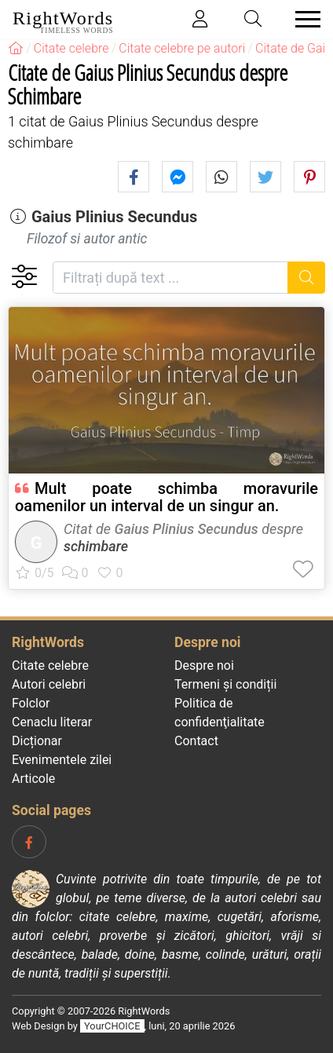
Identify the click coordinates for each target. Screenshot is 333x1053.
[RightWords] (16, 48)
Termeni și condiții (225, 684)
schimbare (96, 546)
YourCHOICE (112, 1026)
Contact (196, 740)
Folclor (31, 703)
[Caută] (306, 277)
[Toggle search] (253, 19)
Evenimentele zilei (62, 759)
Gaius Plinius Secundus (114, 216)
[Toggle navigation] (303, 19)
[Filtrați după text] (170, 277)
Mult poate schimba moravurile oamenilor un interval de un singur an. (166, 497)
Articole (33, 778)
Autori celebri (49, 684)
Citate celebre (50, 665)
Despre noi (204, 665)
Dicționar (37, 740)
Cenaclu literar (52, 722)
